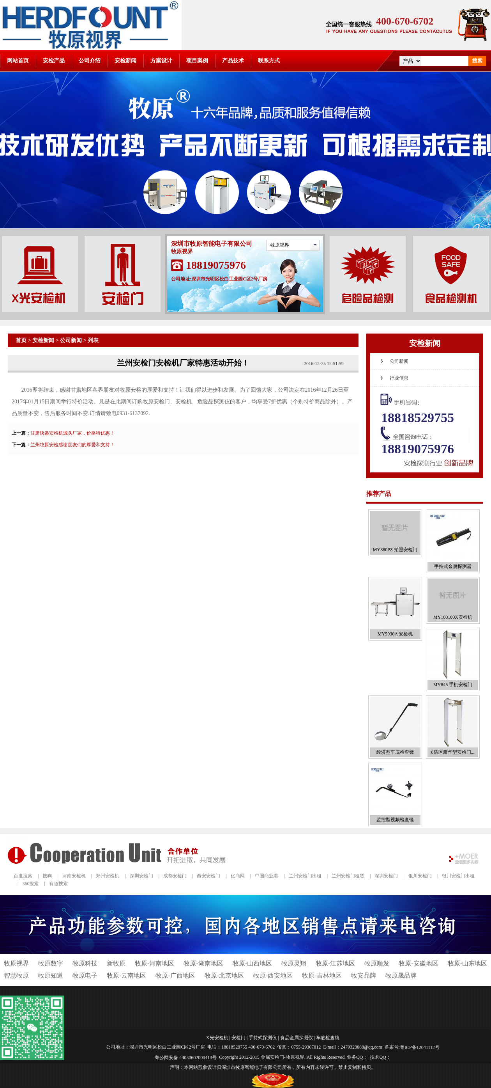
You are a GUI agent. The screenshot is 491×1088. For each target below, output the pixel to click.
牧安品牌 (363, 975)
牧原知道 (50, 975)
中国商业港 (266, 876)
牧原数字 (50, 963)
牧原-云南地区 (126, 975)
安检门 (238, 1037)
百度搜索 (23, 876)
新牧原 (116, 963)
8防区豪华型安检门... (453, 752)
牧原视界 (279, 245)
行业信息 (399, 378)
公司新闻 (71, 340)
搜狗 (47, 876)
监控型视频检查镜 (395, 819)
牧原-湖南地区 (203, 963)
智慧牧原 (16, 975)
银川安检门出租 (458, 876)
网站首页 (18, 61)
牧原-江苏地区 (335, 963)
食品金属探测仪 (296, 1037)
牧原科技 (84, 963)
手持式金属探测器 (453, 566)
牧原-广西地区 (175, 975)
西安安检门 (208, 876)
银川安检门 (420, 876)
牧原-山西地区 (252, 963)
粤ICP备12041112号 (420, 1047)
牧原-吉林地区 (321, 975)
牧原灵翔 (293, 963)
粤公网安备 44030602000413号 (186, 1057)
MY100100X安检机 (452, 617)
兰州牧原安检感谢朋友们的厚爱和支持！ (72, 444)
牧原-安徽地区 (418, 963)
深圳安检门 (141, 876)
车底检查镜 (327, 1037)
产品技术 (233, 61)
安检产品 (54, 61)
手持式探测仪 (263, 1037)
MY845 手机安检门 (452, 684)
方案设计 (161, 61)
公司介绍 (90, 61)
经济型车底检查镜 (395, 752)
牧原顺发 (376, 963)
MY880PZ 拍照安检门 (395, 549)
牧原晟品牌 (401, 975)
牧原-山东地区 (467, 963)
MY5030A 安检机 (395, 634)
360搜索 (30, 883)
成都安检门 (175, 876)
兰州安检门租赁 (348, 876)
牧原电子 (84, 975)
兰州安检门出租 (305, 876)
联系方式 (269, 61)
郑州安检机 (107, 876)
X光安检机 (217, 1037)
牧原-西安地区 (273, 975)
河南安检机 (74, 876)
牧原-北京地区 (224, 975)
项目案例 (197, 61)
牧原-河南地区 (154, 963)
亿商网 (238, 876)
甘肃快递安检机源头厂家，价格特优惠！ (72, 433)
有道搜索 (58, 883)
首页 (21, 340)
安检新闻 (125, 61)
